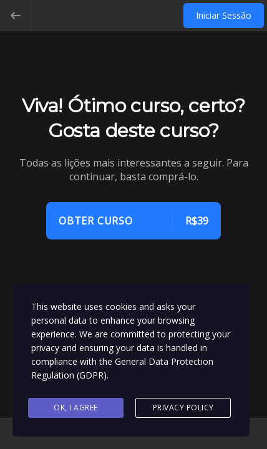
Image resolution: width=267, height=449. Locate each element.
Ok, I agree (76, 407)
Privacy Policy (183, 407)
